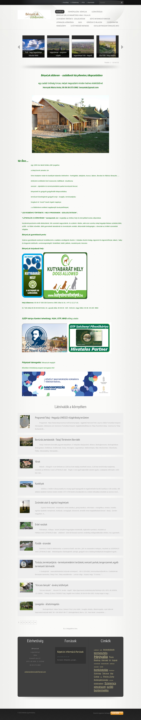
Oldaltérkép (75, 2)
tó (110, 660)
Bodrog (97, 660)
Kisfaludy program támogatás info (106, 26)
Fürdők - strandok (43, 543)
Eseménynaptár (112, 22)
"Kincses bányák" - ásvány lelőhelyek (51, 585)
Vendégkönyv (61, 26)
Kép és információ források (100, 19)
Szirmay (97, 673)
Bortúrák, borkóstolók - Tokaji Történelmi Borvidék (57, 439)
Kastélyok (39, 483)
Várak (37, 461)
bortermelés (101, 690)
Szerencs (110, 683)
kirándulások (108, 650)
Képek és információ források (70, 651)
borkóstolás (101, 669)
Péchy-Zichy (108, 677)
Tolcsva (105, 673)
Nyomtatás (91, 2)
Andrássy (111, 670)
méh (101, 650)
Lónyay (111, 680)
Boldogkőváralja (101, 680)
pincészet (100, 686)
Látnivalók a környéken (65, 22)
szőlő (110, 686)
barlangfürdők (105, 663)
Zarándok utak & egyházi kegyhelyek (52, 502)
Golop (96, 677)
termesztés (101, 653)
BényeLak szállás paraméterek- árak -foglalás (73, 15)
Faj (101, 677)
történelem (98, 684)
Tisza (111, 657)
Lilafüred (96, 650)
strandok (96, 666)
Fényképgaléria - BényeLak (77, 12)
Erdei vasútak (41, 524)
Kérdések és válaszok (94, 22)
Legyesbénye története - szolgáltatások (70, 19)
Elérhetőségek (97, 12)
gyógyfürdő (97, 663)
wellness (112, 663)
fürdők (101, 666)
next (122, 47)
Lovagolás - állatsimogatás (47, 604)
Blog (80, 22)
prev (19, 47)
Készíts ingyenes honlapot (101, 713)
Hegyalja (101, 657)
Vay (111, 673)
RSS (83, 2)
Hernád (105, 660)
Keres (121, 2)
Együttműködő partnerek (80, 26)
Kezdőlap (59, 12)
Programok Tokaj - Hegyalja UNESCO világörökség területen (62, 417)
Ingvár (115, 660)
